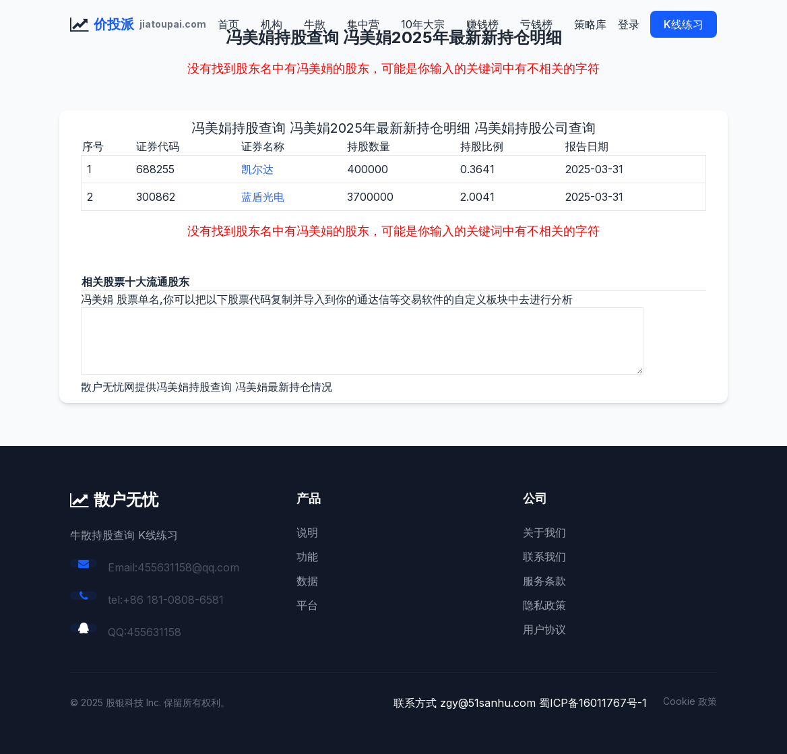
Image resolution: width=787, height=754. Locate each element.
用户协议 (544, 629)
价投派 (114, 24)
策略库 (590, 24)
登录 (628, 24)
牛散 (314, 24)
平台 (307, 605)
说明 (307, 532)
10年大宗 (423, 24)
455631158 (154, 632)
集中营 (363, 24)
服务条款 (544, 581)
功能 (307, 556)
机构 (271, 24)
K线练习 (683, 24)
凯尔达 (257, 169)
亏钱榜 (536, 24)
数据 (307, 581)
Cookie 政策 (690, 701)
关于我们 (544, 532)
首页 (228, 24)
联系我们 (544, 556)
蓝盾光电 (262, 196)
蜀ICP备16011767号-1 (593, 703)
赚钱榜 (482, 24)
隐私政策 (544, 605)
